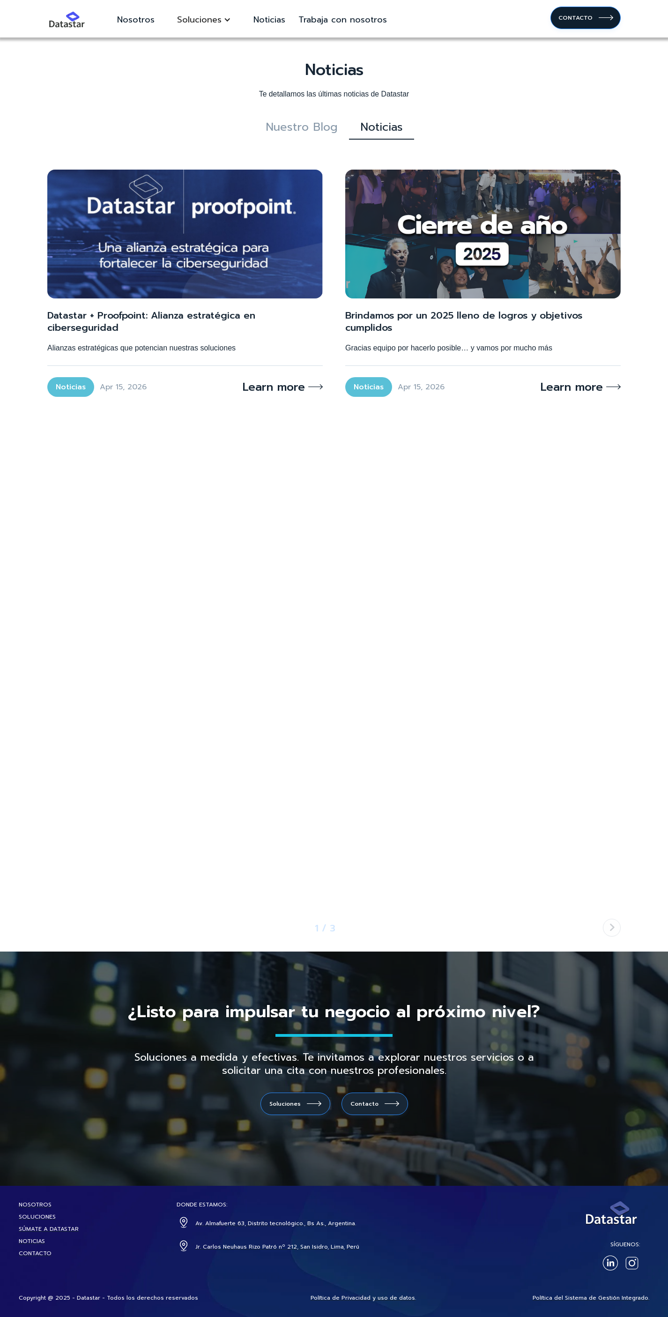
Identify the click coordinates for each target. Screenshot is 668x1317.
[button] (204, 19)
